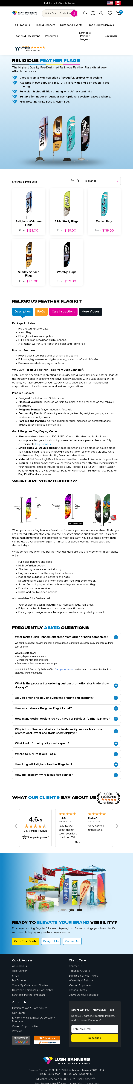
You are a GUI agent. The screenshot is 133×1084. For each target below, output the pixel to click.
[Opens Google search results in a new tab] (21, 1033)
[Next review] (117, 819)
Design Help (51, 934)
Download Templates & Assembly (32, 983)
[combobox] (101, 174)
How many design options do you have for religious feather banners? (62, 712)
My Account (19, 974)
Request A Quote (79, 964)
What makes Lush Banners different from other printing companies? (61, 630)
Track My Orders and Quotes (30, 979)
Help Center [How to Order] (19, 964)
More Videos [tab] (104, 305)
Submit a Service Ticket (83, 969)
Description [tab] (24, 305)
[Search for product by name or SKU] (60, 13)
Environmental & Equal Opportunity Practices (33, 1013)
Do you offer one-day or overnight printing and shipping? (54, 691)
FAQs (15, 969)
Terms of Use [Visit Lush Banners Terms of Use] (96, 1076)
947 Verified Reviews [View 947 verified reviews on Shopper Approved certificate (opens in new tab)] (35, 824)
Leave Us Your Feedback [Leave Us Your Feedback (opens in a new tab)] (84, 988)
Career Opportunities (25, 1020)
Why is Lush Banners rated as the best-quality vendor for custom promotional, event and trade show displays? (59, 724)
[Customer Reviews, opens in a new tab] (30, 42)
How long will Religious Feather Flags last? (43, 758)
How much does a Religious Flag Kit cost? (43, 701)
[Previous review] (15, 819)
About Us (19, 995)
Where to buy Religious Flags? (35, 747)
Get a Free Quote (25, 934)
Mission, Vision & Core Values (29, 1001)
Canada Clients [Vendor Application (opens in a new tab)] (78, 983)
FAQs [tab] (46, 305)
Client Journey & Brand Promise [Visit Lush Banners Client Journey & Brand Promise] (47, 1076)
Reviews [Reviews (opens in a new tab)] (17, 1024)
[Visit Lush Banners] (66, 1052)
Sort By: (75, 173)
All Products (19, 959)
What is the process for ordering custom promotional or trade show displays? (62, 679)
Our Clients (19, 1006)
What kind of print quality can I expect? (42, 737)
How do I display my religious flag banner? (44, 768)
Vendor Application (80, 979)
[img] (35, 819)
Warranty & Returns (81, 974)
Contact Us (72, 934)
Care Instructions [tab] (71, 305)
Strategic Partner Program (28, 988)
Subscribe (94, 1031)
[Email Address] (94, 1022)
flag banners (43, 437)
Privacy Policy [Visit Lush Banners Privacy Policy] (77, 1076)
